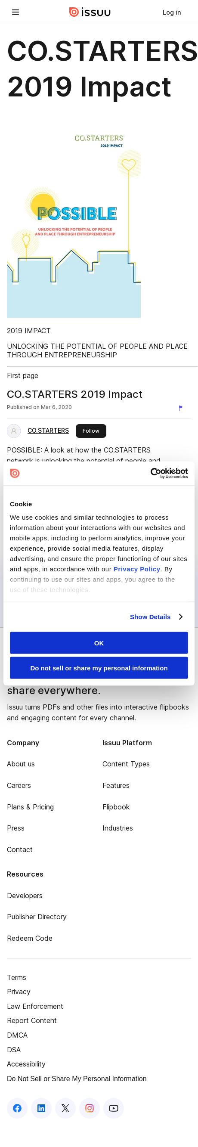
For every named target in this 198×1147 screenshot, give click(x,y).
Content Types (126, 764)
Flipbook (116, 807)
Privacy (19, 991)
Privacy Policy (137, 569)
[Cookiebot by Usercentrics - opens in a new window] (150, 473)
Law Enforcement (35, 1006)
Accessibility (26, 1064)
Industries (117, 828)
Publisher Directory (37, 916)
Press (16, 828)
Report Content (32, 1020)
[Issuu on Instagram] (89, 1108)
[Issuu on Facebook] (17, 1108)
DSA (14, 1049)
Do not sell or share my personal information (98, 668)
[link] (172, 12)
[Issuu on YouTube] (113, 1108)
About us (21, 764)
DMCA (17, 1035)
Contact (20, 849)
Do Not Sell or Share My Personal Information (77, 1078)
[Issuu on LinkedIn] (41, 1108)
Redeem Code (30, 938)
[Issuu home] (90, 12)
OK (99, 642)
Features (116, 785)
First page (22, 375)
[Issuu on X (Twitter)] (65, 1108)
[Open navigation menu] (15, 12)
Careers (19, 785)
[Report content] (182, 408)
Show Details (150, 616)
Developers (25, 895)
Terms (16, 977)
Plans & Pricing (30, 807)
